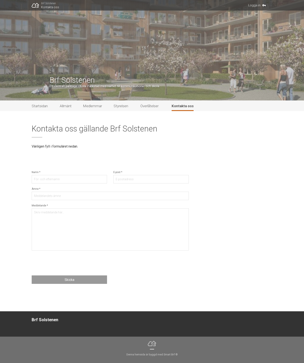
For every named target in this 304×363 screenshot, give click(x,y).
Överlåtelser (149, 106)
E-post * (117, 172)
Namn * (36, 172)
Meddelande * (40, 205)
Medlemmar (92, 106)
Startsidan (40, 106)
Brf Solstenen (48, 3)
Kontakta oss (50, 7)
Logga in (254, 5)
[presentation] (64, 263)
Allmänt (66, 106)
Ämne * (36, 189)
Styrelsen (121, 106)
